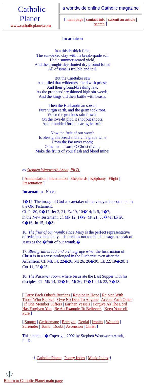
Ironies (97, 322)
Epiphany (98, 178)
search (99, 24)
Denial (83, 322)
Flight (113, 178)
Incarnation (58, 178)
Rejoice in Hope (86, 295)
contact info (95, 19)
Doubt (58, 326)
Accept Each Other (116, 299)
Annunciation (35, 178)
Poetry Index (74, 358)
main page (75, 19)
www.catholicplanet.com (31, 25)
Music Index (98, 358)
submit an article (121, 19)
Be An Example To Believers (77, 308)
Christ (91, 326)
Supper (30, 322)
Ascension (74, 326)
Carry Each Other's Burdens (47, 295)
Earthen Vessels (77, 304)
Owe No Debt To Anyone (77, 299)
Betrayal (68, 322)
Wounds (112, 322)
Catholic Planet (49, 358)
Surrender (30, 326)
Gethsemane (49, 322)
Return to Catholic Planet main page (33, 380)
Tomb (45, 326)
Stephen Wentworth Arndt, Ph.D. (53, 170)
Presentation (32, 183)
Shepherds (79, 178)
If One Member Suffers (43, 304)
